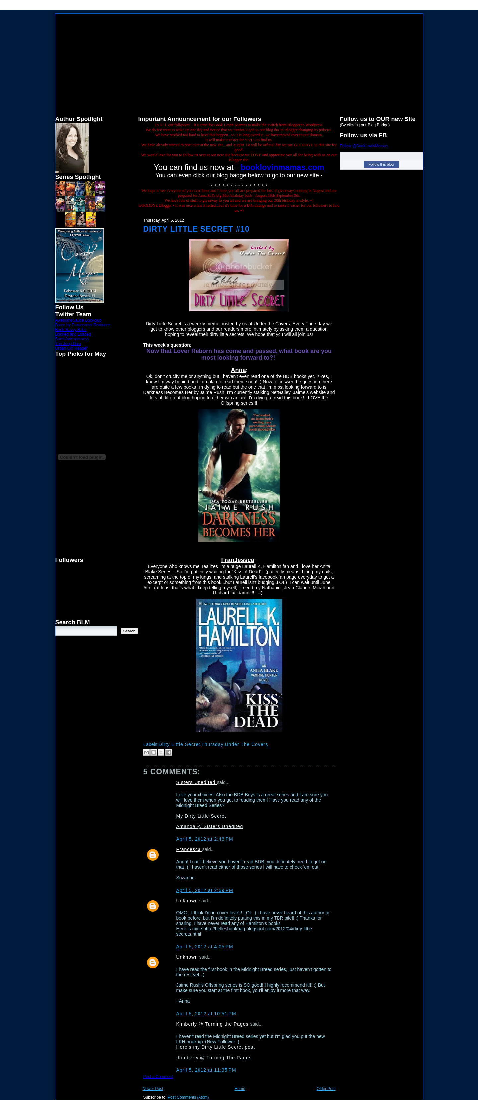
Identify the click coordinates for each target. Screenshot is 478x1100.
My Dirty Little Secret (201, 816)
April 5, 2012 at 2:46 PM (204, 839)
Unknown (187, 900)
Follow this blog (381, 164)
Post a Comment (158, 1076)
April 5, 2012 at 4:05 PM (204, 946)
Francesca (189, 849)
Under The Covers (246, 744)
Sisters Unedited (196, 782)
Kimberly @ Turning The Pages (215, 1057)
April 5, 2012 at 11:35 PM (206, 1070)
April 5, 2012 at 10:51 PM (206, 1013)
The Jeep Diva (68, 343)
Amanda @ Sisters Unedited (209, 826)
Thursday (212, 744)
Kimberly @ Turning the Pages (213, 1024)
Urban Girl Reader (71, 348)
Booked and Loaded (73, 334)
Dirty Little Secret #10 (196, 229)
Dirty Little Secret (179, 744)
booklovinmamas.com (282, 167)
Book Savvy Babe (71, 329)
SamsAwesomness (72, 339)
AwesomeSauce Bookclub (78, 320)
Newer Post (153, 1088)
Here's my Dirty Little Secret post (215, 1047)
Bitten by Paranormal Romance (83, 325)
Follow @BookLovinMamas (364, 146)
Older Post (326, 1088)
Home (240, 1088)
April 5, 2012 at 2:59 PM (204, 890)
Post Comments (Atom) (188, 1097)
